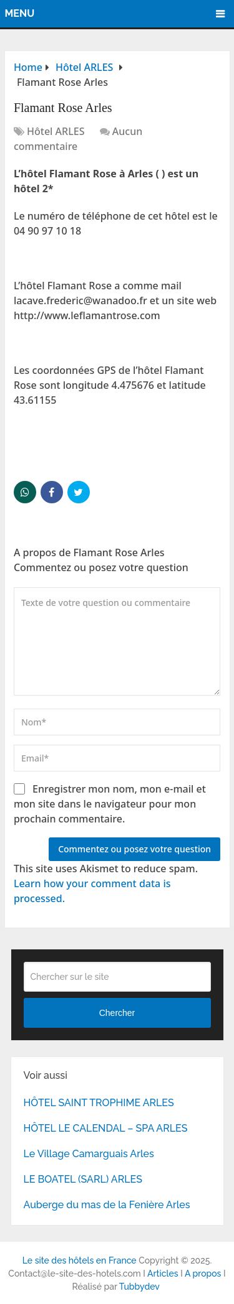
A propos (203, 1273)
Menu (20, 13)
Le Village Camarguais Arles (89, 1154)
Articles (162, 1273)
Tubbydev (139, 1287)
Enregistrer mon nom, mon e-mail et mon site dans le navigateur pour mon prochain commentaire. (110, 804)
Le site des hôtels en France (79, 1260)
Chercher (117, 1013)
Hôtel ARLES (55, 131)
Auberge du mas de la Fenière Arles (107, 1205)
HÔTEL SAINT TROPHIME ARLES (99, 1103)
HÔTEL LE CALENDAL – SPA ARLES (106, 1128)
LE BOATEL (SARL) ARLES (83, 1179)
